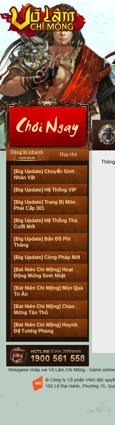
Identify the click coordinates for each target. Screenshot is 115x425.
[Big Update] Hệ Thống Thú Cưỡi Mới (45, 223)
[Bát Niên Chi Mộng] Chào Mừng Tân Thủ (44, 309)
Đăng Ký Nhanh (27, 155)
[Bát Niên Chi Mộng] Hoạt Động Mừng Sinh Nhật (43, 272)
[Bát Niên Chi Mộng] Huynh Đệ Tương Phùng (45, 328)
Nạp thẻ (68, 155)
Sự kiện (67, 44)
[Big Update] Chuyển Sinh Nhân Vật (44, 174)
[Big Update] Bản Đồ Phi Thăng (42, 242)
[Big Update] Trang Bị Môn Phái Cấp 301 (44, 205)
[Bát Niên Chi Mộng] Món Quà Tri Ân (48, 291)
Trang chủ (23, 44)
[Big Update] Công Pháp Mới (47, 257)
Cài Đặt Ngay (47, 123)
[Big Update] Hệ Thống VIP (45, 189)
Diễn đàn (47, 44)
